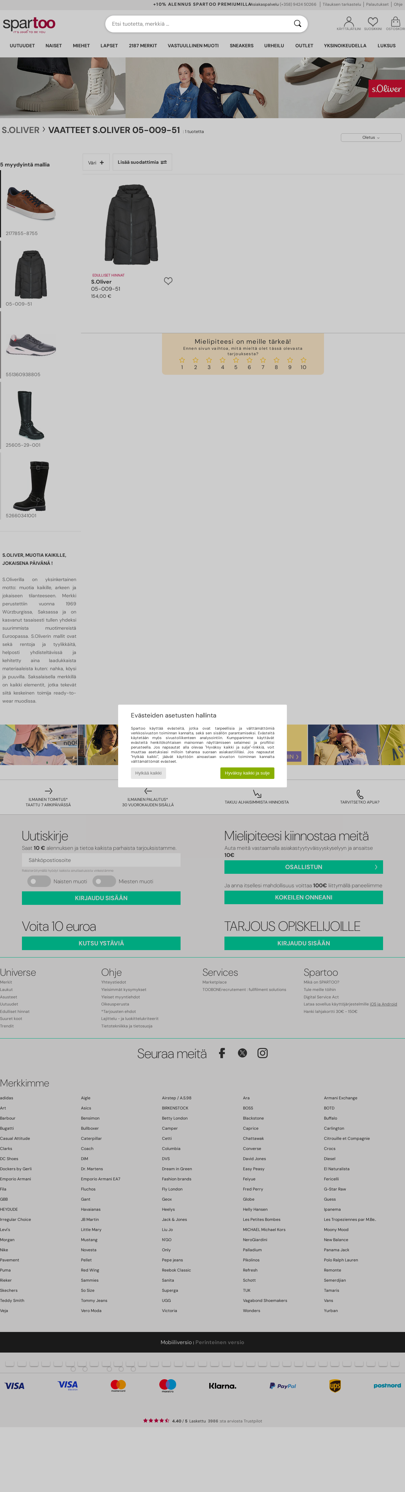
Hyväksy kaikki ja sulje (247, 773)
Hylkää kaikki (148, 773)
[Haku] (297, 24)
